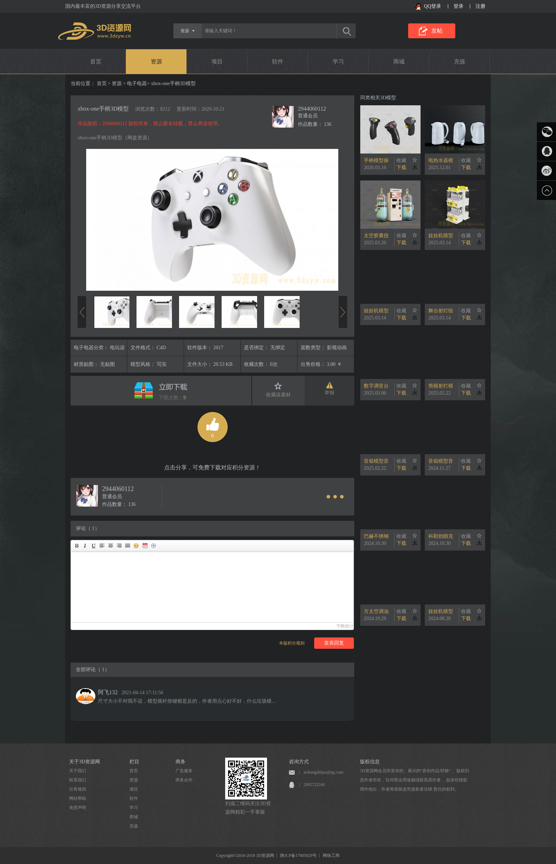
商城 (399, 61)
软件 (277, 61)
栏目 (134, 761)
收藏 (401, 160)
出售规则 (77, 789)
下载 (401, 167)
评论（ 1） (88, 528)
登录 (458, 6)
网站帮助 (77, 798)
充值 (459, 61)
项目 (217, 61)
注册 (480, 6)
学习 (338, 61)
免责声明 (77, 807)
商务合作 (184, 779)
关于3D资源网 (84, 761)
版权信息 (370, 761)
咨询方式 (299, 761)
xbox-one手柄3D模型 (103, 109)
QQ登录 (432, 6)
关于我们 (77, 770)
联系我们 (77, 779)
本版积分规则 (292, 643)
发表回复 (334, 643)
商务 (180, 761)
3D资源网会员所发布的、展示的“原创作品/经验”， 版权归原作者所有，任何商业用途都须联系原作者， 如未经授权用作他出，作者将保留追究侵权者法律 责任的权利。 (414, 780)
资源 (156, 61)
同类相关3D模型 (378, 97)
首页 (95, 61)
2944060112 (312, 109)
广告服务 (184, 770)
